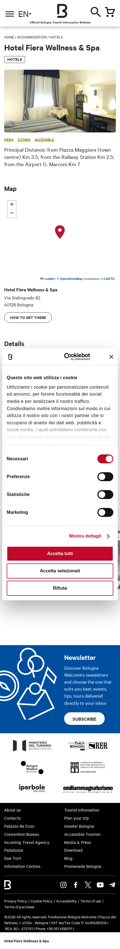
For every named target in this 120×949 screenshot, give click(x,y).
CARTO (109, 278)
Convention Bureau (21, 834)
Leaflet (47, 278)
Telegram (112, 885)
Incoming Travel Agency (26, 842)
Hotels (56, 36)
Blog (68, 858)
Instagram (63, 885)
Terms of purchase (19, 906)
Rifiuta (60, 588)
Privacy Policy (15, 900)
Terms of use (90, 900)
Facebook (75, 885)
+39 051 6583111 (59, 928)
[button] (60, 232)
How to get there (28, 317)
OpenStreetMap (71, 278)
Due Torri (12, 858)
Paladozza (13, 850)
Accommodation (32, 36)
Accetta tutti (60, 553)
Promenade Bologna (82, 866)
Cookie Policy (41, 900)
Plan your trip (76, 818)
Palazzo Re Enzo (19, 826)
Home (9, 36)
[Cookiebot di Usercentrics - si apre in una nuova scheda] (67, 356)
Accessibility (66, 900)
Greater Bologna (79, 826)
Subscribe (84, 719)
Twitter (88, 885)
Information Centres (22, 866)
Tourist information (81, 810)
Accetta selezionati (60, 570)
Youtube (100, 885)
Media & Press (77, 842)
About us (12, 810)
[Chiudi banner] (111, 357)
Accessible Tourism (82, 834)
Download (73, 850)
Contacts (12, 818)
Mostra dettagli (85, 536)
